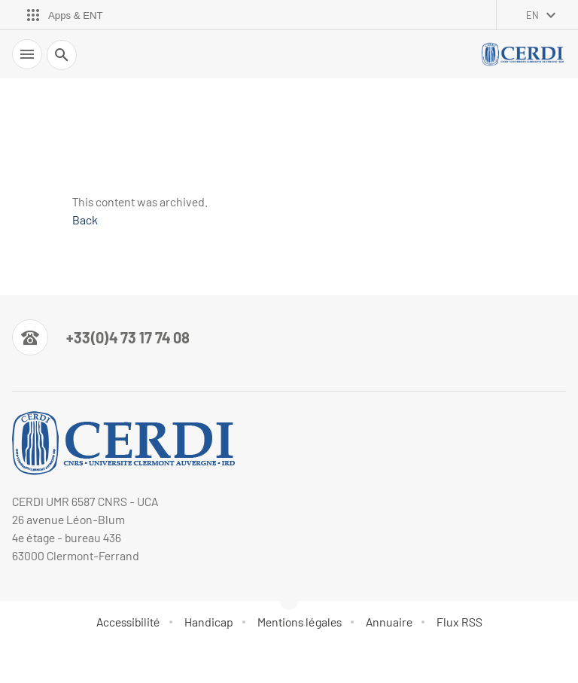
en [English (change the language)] (532, 15)
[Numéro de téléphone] (101, 337)
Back (85, 219)
